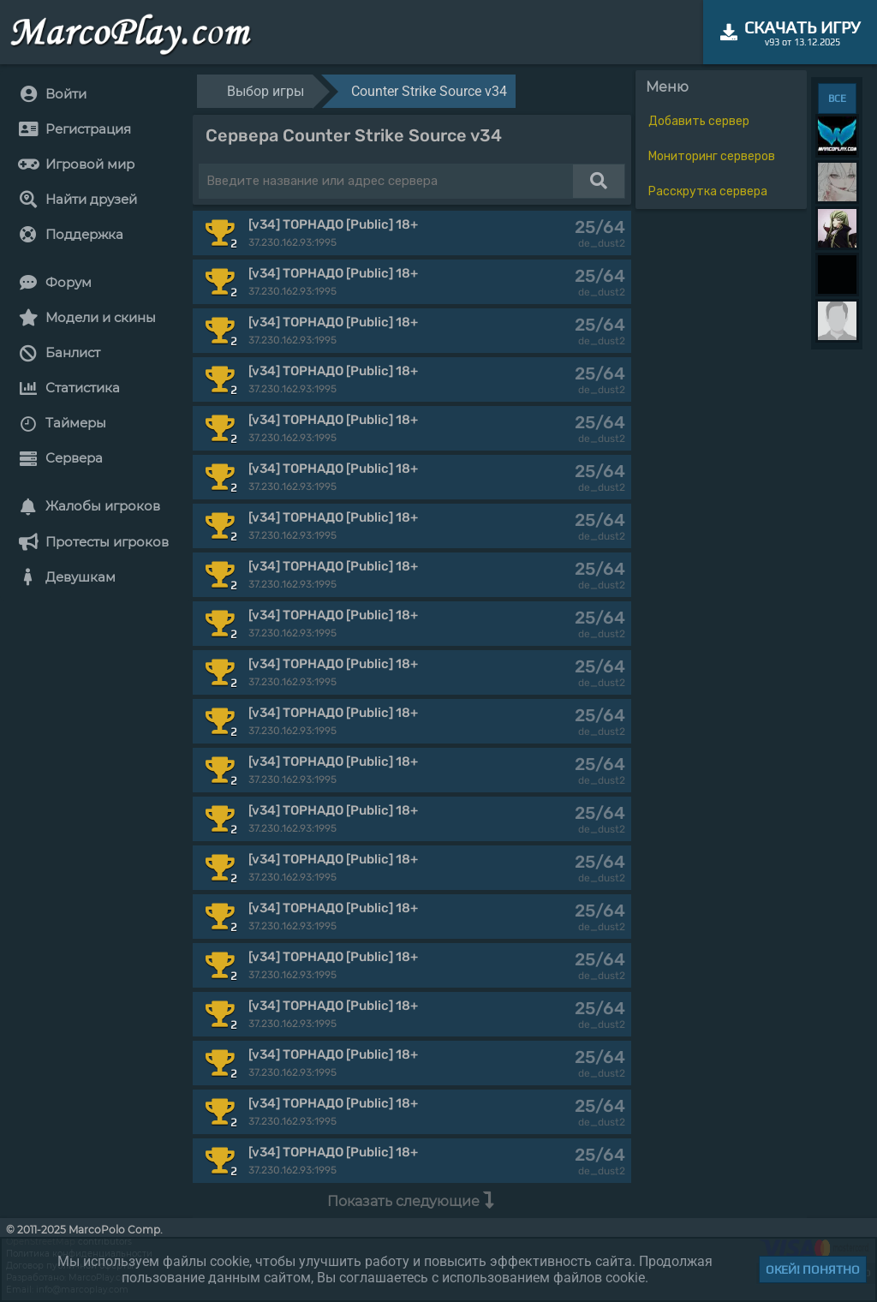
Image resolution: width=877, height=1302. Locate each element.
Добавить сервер (698, 121)
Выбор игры (265, 91)
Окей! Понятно (813, 1269)
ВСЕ (837, 99)
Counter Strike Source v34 (429, 91)
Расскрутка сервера (707, 191)
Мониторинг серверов (711, 156)
